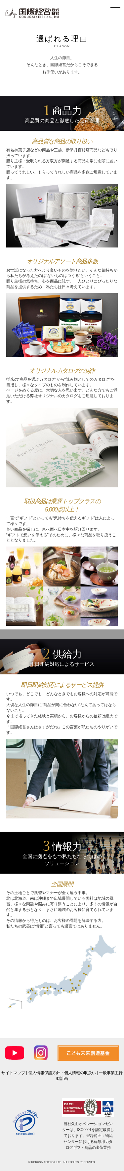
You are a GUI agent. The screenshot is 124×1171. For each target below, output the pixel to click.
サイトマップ (13, 1073)
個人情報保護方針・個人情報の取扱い (62, 1073)
